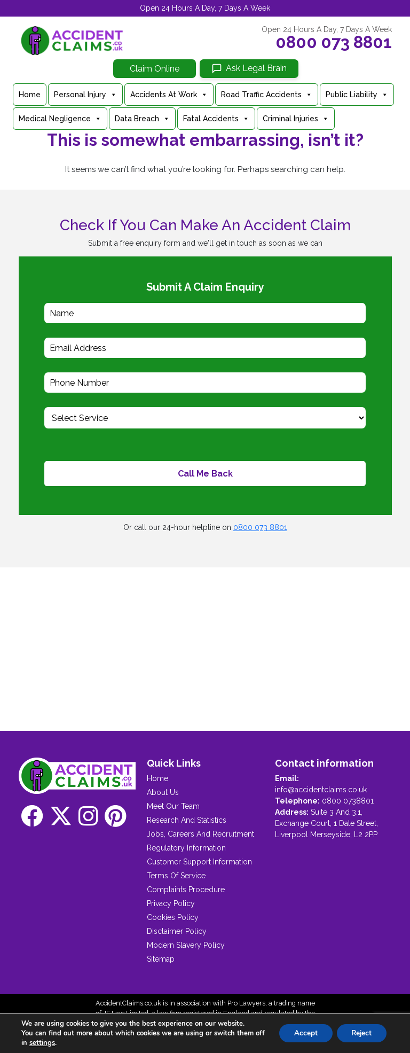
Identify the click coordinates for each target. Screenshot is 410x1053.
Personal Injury (85, 94)
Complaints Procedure (186, 889)
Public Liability (357, 94)
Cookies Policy (173, 917)
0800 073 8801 (333, 42)
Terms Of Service (176, 875)
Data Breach (142, 118)
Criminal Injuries (296, 118)
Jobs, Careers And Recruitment (200, 834)
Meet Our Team (173, 806)
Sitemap (161, 959)
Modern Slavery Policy (186, 945)
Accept (301, 1033)
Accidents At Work (169, 94)
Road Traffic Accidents (266, 94)
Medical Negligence (60, 118)
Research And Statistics (186, 820)
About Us (163, 792)
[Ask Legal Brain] (249, 68)
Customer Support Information (199, 861)
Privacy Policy (171, 903)
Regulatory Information (186, 848)
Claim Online (154, 69)
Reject (359, 1033)
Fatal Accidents (216, 118)
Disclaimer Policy (177, 931)
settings (53, 1043)
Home (30, 94)
